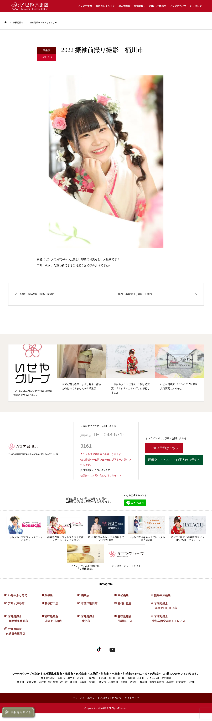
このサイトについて (111, 698)
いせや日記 (196, 6)
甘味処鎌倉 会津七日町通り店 (164, 606)
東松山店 (123, 595)
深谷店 (48, 595)
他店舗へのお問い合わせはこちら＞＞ (100, 475)
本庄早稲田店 (89, 603)
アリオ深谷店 (16, 603)
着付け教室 (124, 603)
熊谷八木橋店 (162, 595)
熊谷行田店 (51, 603)
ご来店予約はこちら (164, 448)
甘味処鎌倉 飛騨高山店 (123, 618)
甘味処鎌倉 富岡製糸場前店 (16, 618)
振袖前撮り (140, 6)
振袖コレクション (105, 6)
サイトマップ (132, 698)
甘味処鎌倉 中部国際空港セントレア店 (168, 618)
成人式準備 (124, 6)
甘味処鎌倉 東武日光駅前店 (14, 631)
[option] (32, 372)
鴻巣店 (85, 595)
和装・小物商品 (157, 6)
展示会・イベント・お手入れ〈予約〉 (174, 460)
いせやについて (178, 6)
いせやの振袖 (85, 6)
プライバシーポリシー (85, 698)
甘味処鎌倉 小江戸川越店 (51, 618)
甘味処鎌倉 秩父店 (86, 618)
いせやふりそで (17, 595)
